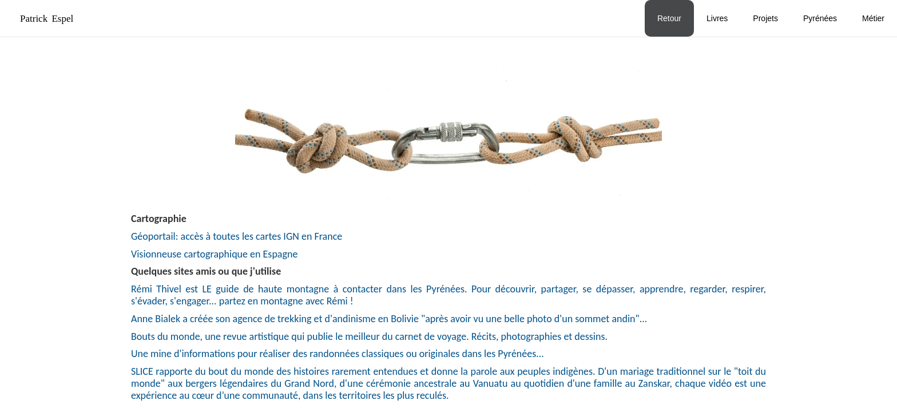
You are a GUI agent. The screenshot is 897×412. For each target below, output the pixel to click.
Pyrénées (820, 18)
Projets (765, 18)
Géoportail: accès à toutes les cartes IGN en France (236, 236)
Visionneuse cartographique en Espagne (214, 254)
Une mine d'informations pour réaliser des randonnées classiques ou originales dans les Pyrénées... (337, 353)
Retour (669, 18)
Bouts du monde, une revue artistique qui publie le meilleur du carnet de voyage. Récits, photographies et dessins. (369, 336)
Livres (717, 18)
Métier (873, 18)
